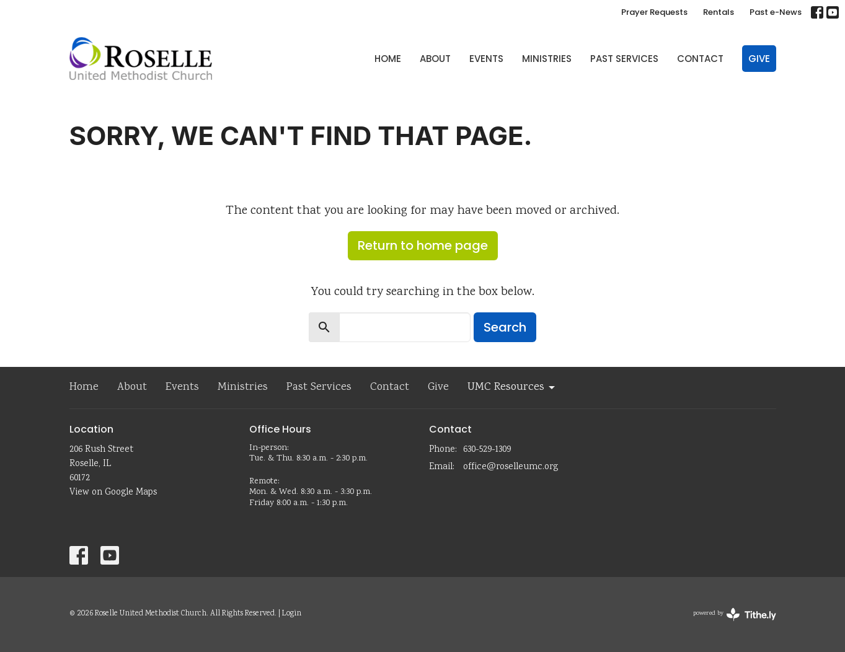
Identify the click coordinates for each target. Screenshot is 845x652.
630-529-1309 (487, 450)
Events (486, 58)
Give (759, 58)
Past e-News (776, 12)
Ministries (547, 58)
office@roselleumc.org (510, 467)
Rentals (718, 12)
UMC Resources (512, 387)
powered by (734, 614)
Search (505, 327)
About (435, 58)
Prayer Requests (654, 12)
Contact (700, 58)
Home (387, 58)
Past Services (624, 58)
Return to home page (423, 245)
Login (291, 614)
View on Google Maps (113, 493)
